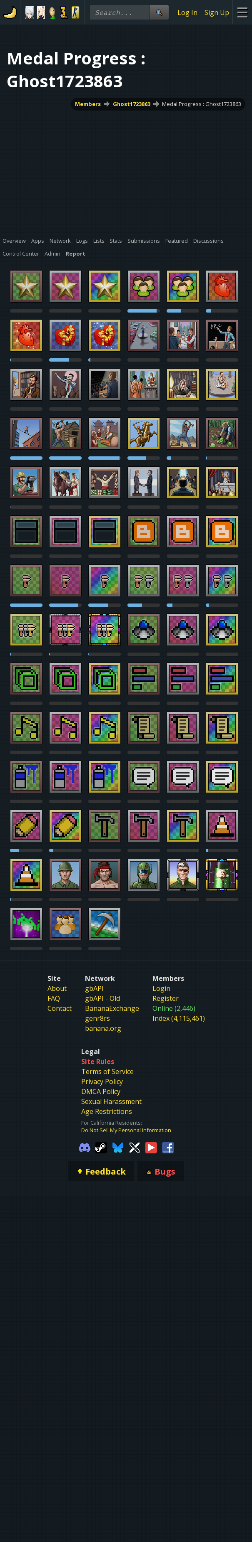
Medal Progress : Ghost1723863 (201, 104)
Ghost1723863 (131, 104)
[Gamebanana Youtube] (151, 1146)
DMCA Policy (100, 1091)
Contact (59, 1008)
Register (165, 998)
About (57, 988)
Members (88, 104)
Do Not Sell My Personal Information (126, 1130)
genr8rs (97, 1018)
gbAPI (94, 988)
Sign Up (217, 12)
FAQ (53, 998)
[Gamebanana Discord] (84, 1146)
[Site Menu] (242, 12)
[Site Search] (159, 12)
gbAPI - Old (102, 998)
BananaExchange (112, 1008)
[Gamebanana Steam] (101, 1146)
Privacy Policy (102, 1081)
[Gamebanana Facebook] (168, 1146)
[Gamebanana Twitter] (134, 1146)
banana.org (103, 1028)
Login (161, 988)
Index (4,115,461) (178, 1018)
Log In (187, 12)
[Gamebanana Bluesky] (118, 1146)
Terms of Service (107, 1071)
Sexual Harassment (111, 1101)
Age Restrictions (106, 1111)
